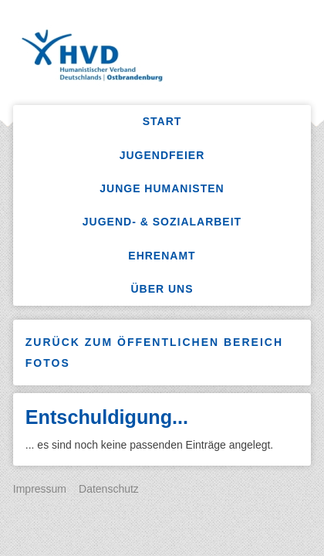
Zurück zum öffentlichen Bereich (154, 342)
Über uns (161, 289)
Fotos (47, 363)
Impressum (39, 489)
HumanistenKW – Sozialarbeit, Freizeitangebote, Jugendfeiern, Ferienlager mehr (167, 58)
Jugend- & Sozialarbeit (162, 221)
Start (162, 121)
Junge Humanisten (162, 188)
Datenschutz (109, 489)
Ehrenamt (161, 255)
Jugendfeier (162, 155)
